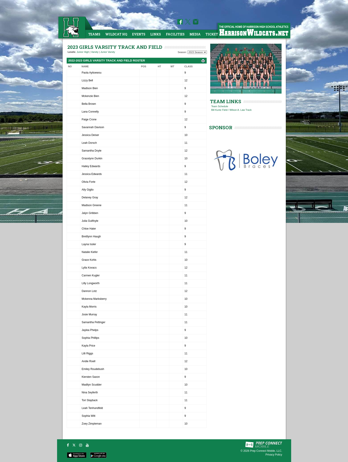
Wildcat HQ (116, 34)
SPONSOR (220, 127)
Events (138, 34)
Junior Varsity (107, 52)
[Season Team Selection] (197, 52)
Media (195, 34)
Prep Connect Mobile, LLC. (266, 450)
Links (155, 34)
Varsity (95, 52)
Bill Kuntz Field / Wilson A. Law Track (231, 110)
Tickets (213, 34)
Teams (94, 34)
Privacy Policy (274, 454)
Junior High (83, 52)
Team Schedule (219, 106)
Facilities (175, 34)
